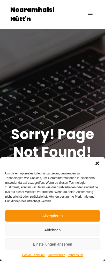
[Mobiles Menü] (90, 14)
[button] (97, 163)
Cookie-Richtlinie (33, 255)
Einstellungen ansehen (52, 244)
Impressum (75, 255)
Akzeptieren (52, 216)
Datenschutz (56, 255)
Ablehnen (52, 230)
